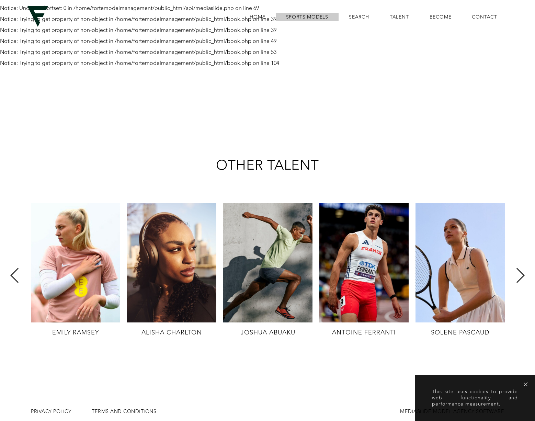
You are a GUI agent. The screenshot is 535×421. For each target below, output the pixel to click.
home (257, 17)
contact (484, 17)
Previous (15, 275)
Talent (399, 17)
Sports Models (307, 17)
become (441, 17)
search (359, 17)
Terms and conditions (124, 411)
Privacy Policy (51, 411)
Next (520, 275)
